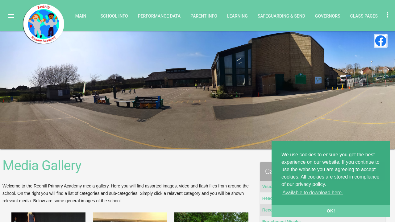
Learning (237, 16)
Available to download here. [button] (312, 192)
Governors (327, 16)
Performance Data (159, 16)
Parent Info (203, 16)
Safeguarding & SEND (281, 16)
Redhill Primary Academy (43, 24)
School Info (114, 16)
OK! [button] (331, 210)
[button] (11, 16)
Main (80, 16)
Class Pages (364, 16)
